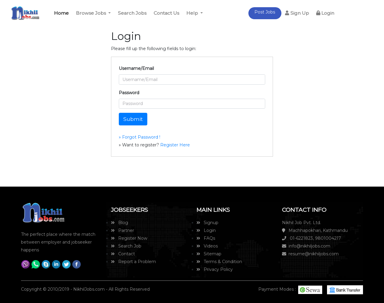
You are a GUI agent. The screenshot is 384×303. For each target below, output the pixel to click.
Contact (123, 253)
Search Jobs (132, 13)
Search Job (126, 246)
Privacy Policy (214, 269)
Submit (133, 119)
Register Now (129, 238)
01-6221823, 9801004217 (311, 238)
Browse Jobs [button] (91, 13)
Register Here (174, 145)
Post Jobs (264, 12)
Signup (207, 222)
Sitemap (208, 253)
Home (62, 12)
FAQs (205, 238)
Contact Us (166, 13)
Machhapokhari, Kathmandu (315, 230)
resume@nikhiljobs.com (310, 253)
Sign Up (297, 13)
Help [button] (192, 13)
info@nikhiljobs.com (306, 246)
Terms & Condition (219, 261)
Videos (207, 246)
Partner (122, 230)
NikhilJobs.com (89, 289)
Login (325, 13)
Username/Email (136, 68)
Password (129, 92)
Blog (119, 222)
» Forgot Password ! (139, 137)
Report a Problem (133, 261)
